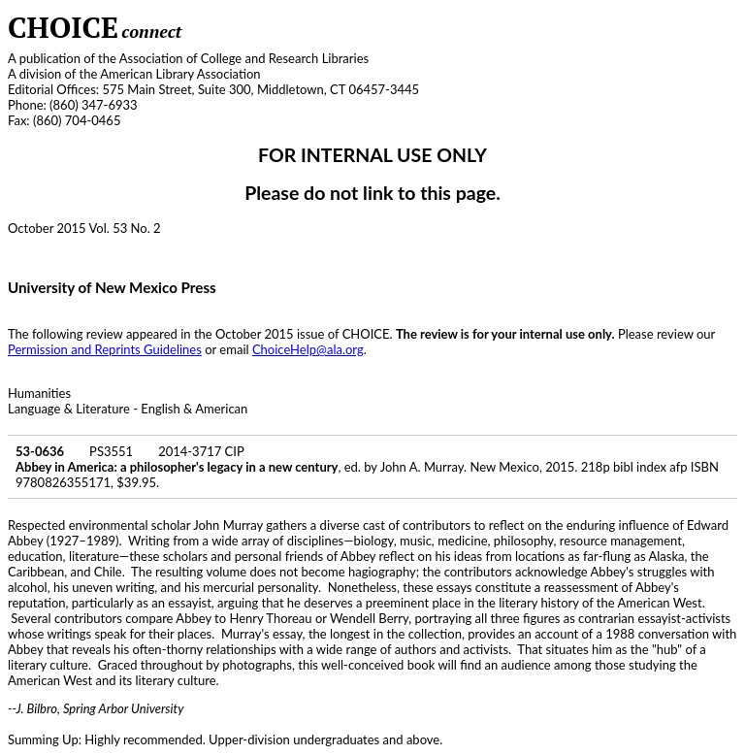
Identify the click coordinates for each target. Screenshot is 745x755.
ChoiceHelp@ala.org (308, 349)
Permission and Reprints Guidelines (105, 349)
